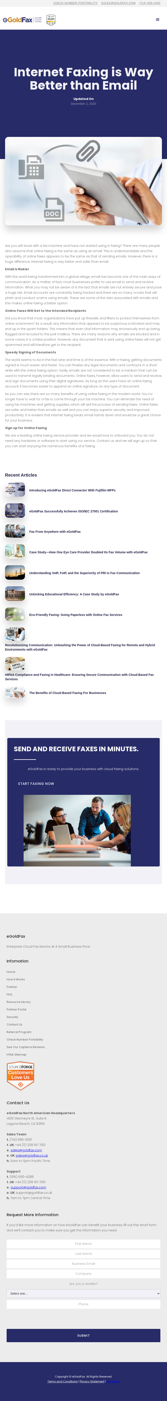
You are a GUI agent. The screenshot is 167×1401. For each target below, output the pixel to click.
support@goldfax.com (28, 1187)
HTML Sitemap (16, 1054)
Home (11, 972)
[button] (158, 19)
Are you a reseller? (83, 1284)
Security (12, 1017)
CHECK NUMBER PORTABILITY (75, 3)
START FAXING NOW (36, 783)
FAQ (9, 994)
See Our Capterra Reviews (26, 1047)
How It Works (16, 979)
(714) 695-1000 (149, 3)
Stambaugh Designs (95, 1386)
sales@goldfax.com (118, 3)
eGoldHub (113, 1381)
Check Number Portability (25, 1039)
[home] (22, 19)
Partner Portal (16, 1009)
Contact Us (14, 1024)
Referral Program (19, 1032)
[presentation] (40, 1318)
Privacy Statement (92, 1381)
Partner (12, 987)
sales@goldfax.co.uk (32, 1155)
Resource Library (19, 1002)
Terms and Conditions (62, 1381)
